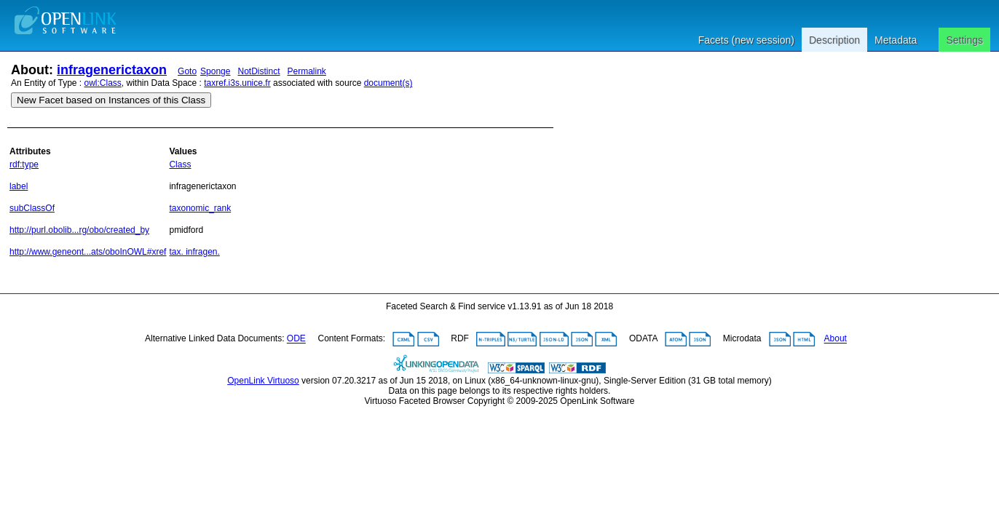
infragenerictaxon (112, 70)
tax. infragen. (194, 252)
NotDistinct (258, 71)
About (835, 339)
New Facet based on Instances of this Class (111, 100)
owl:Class (103, 83)
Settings (964, 40)
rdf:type (24, 164)
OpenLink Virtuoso (263, 381)
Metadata (895, 40)
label (18, 186)
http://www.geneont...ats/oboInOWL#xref (87, 252)
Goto (187, 71)
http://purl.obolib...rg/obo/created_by (79, 230)
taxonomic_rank (200, 208)
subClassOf (32, 208)
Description (834, 40)
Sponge (215, 71)
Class (180, 164)
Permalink (307, 71)
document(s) (388, 83)
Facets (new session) (746, 40)
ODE (296, 339)
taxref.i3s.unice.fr (237, 83)
